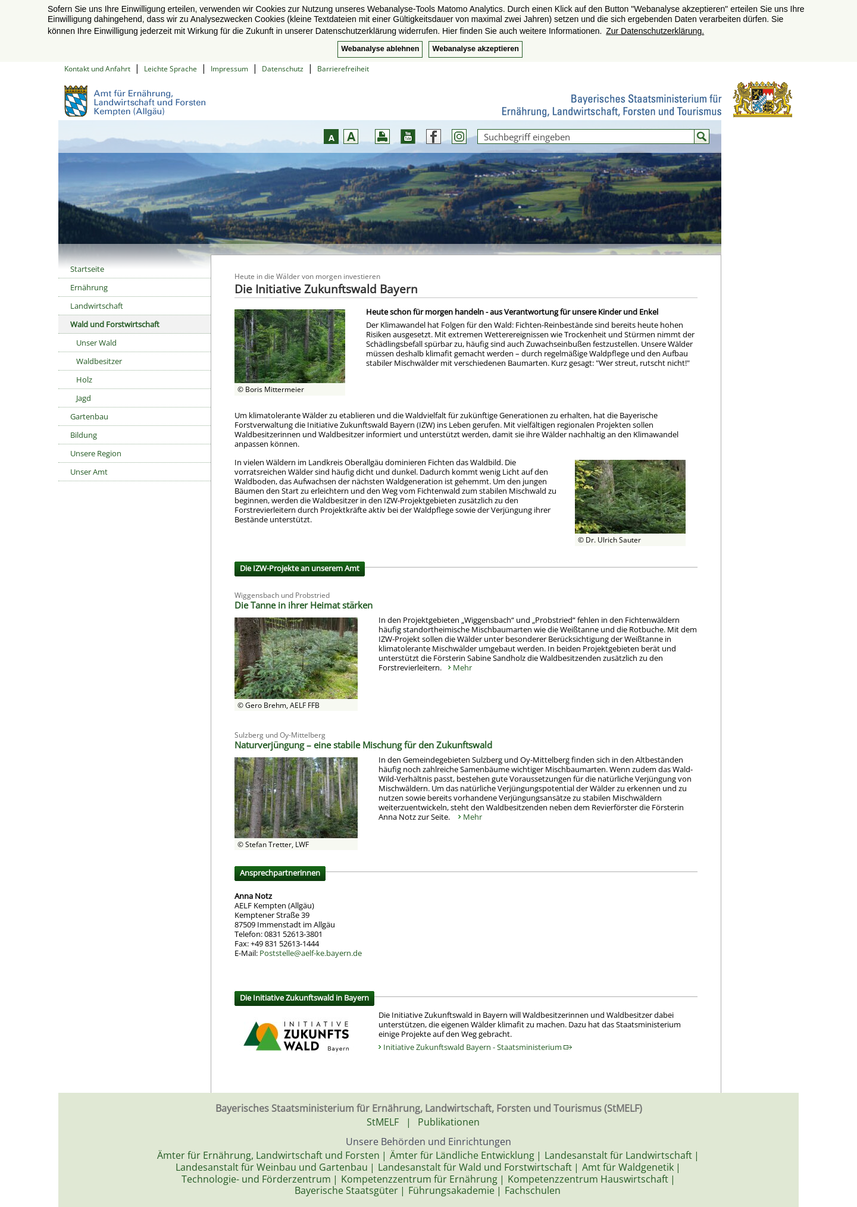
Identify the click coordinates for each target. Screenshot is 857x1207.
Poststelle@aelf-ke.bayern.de (310, 953)
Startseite (87, 269)
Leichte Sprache (170, 69)
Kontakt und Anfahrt (97, 69)
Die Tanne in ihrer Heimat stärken (303, 605)
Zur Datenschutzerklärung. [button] (655, 31)
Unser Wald (96, 342)
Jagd (83, 398)
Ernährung (89, 287)
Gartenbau (89, 416)
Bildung (83, 434)
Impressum (229, 69)
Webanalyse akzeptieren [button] (475, 49)
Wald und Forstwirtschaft (114, 324)
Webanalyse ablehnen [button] (380, 49)
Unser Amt (89, 471)
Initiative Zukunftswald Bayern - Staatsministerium (477, 1047)
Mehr (462, 667)
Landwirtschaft (96, 305)
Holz (84, 379)
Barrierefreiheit (343, 69)
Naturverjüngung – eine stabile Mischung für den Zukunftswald (363, 745)
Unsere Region (95, 453)
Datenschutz (283, 69)
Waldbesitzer (99, 361)
